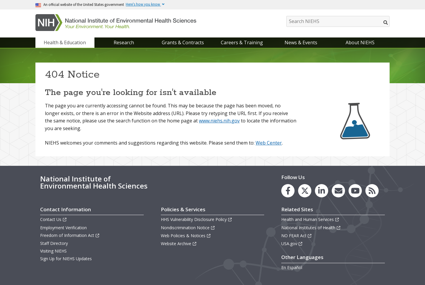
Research (124, 42)
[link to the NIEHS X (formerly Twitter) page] (304, 190)
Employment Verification (63, 227)
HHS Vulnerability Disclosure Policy (196, 219)
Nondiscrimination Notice (188, 227)
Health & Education (65, 42)
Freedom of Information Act (70, 235)
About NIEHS (360, 42)
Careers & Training (242, 42)
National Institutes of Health (311, 227)
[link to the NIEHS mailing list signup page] (338, 190)
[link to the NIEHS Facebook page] (288, 190)
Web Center (269, 143)
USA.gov (292, 243)
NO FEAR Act (296, 235)
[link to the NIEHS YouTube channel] (355, 190)
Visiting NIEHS (53, 251)
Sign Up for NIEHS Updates (66, 258)
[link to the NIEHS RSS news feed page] (372, 190)
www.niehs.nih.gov (219, 120)
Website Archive (179, 243)
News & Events (301, 42)
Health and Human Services (310, 219)
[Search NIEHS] (338, 21)
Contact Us (53, 219)
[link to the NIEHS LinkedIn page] (321, 190)
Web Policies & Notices (186, 235)
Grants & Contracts (183, 42)
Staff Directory (54, 243)
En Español (291, 267)
